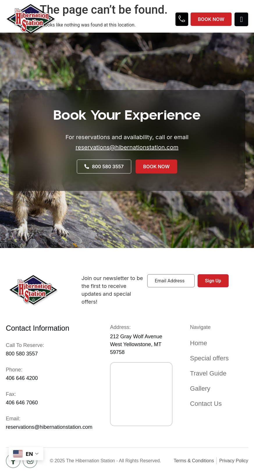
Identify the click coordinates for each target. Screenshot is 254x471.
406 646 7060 (22, 403)
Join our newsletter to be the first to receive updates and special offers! (112, 290)
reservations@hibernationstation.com (127, 147)
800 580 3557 (22, 354)
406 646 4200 (22, 378)
